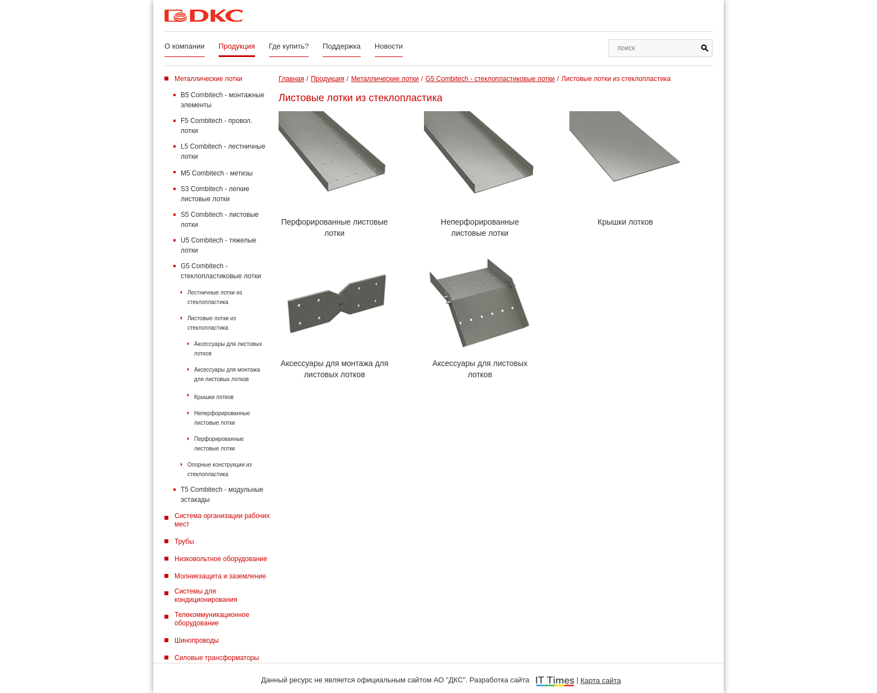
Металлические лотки (208, 79)
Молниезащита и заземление (220, 576)
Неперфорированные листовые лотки (222, 418)
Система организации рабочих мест (222, 520)
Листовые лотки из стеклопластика (211, 323)
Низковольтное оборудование (221, 559)
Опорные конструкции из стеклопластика (219, 469)
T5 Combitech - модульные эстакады (222, 495)
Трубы (184, 541)
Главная (291, 79)
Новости (389, 46)
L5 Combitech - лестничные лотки (223, 151)
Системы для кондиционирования (206, 595)
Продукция (237, 46)
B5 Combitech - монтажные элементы (223, 100)
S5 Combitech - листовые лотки (219, 220)
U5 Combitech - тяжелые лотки (218, 245)
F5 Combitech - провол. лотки (216, 126)
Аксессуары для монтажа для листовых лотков (227, 374)
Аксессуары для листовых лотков (228, 349)
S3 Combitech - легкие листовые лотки (215, 194)
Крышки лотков (214, 397)
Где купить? (289, 46)
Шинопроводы (197, 640)
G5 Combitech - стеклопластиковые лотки (221, 271)
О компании (184, 46)
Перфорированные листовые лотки (219, 444)
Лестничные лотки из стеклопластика (214, 297)
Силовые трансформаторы (217, 658)
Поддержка (342, 46)
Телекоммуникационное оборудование (212, 619)
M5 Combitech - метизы (217, 173)
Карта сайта (601, 680)
